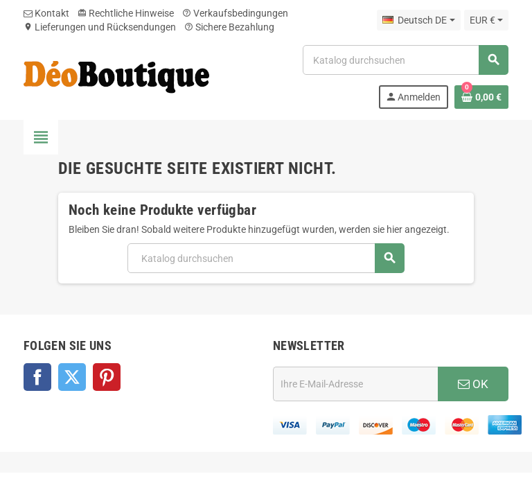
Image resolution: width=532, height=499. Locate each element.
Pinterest (107, 377)
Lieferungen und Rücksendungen (100, 27)
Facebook (37, 377)
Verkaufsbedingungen (235, 13)
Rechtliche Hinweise (126, 13)
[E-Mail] (355, 384)
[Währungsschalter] (486, 20)
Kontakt (46, 13)
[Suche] (405, 60)
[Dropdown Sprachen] (418, 20)
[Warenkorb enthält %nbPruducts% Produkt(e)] (481, 97)
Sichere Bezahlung (229, 27)
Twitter (72, 377)
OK (473, 384)
